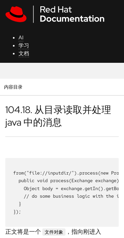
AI (21, 37)
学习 (24, 45)
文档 (24, 53)
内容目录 (13, 87)
